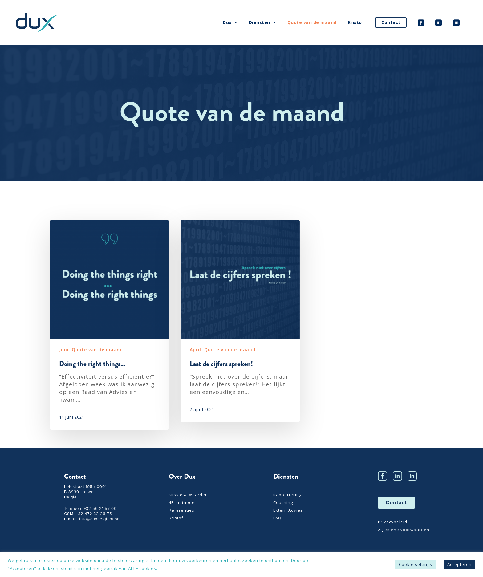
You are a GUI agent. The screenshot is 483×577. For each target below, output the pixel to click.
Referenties (181, 510)
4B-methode (182, 502)
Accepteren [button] (459, 564)
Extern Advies (288, 510)
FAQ (277, 518)
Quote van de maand (312, 22)
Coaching (283, 502)
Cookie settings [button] (415, 564)
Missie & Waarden (188, 495)
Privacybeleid (392, 522)
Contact (390, 22)
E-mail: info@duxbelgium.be (92, 519)
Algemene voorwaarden (403, 529)
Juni (64, 349)
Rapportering (287, 495)
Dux (230, 22)
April (195, 349)
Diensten (262, 22)
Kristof (356, 22)
